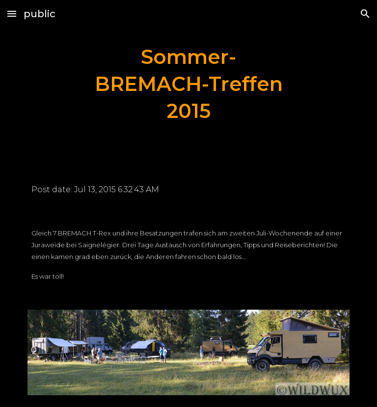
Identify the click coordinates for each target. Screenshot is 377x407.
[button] (12, 13)
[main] (188, 84)
